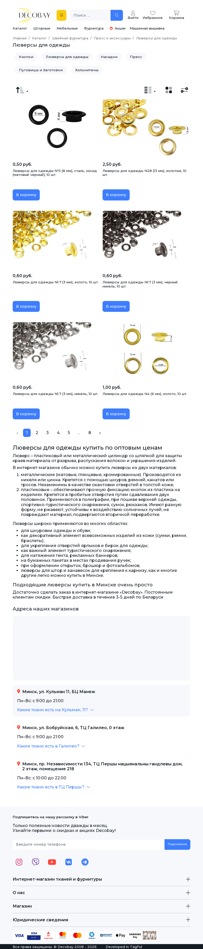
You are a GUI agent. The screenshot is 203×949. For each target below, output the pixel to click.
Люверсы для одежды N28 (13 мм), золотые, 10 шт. (144, 173)
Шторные (41, 28)
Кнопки (26, 57)
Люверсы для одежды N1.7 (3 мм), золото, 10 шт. (56, 282)
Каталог (20, 28)
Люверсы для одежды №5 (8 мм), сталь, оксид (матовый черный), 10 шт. (55, 173)
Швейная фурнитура (70, 38)
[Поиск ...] (91, 15)
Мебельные (67, 28)
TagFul (136, 947)
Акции (118, 28)
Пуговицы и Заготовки (41, 70)
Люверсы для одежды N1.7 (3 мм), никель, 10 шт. (55, 394)
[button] (55, 709)
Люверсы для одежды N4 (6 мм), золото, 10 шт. (145, 394)
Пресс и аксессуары (112, 38)
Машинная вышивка (147, 28)
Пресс (136, 57)
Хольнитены (86, 70)
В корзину (26, 194)
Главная (20, 38)
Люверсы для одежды (67, 57)
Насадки (109, 57)
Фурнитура (94, 28)
